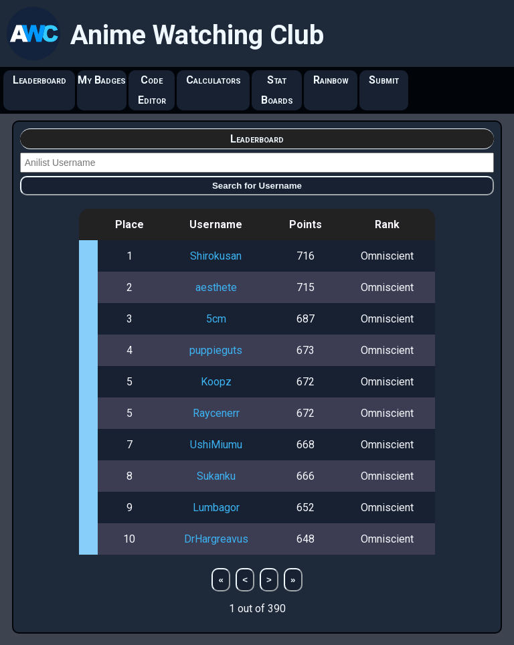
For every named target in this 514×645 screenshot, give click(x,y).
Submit (384, 80)
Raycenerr (216, 413)
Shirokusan (216, 256)
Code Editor (152, 90)
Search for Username (257, 186)
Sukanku (216, 476)
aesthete (216, 287)
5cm (216, 318)
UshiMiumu (216, 444)
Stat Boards (277, 90)
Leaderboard (39, 80)
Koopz (216, 381)
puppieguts (215, 350)
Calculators (213, 80)
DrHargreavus (216, 539)
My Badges (102, 80)
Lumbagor (216, 507)
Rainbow (331, 80)
